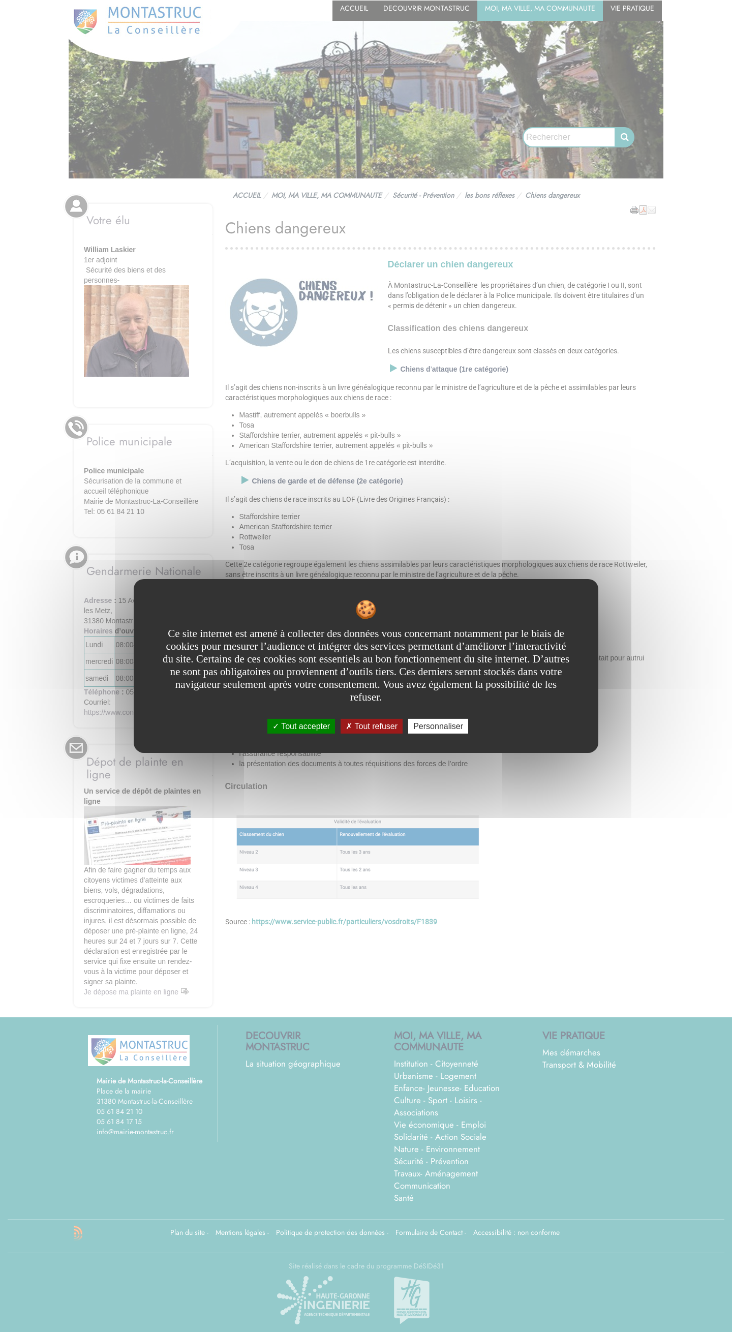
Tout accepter (301, 726)
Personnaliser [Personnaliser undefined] (438, 726)
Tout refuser (372, 726)
